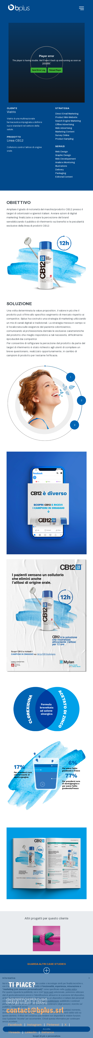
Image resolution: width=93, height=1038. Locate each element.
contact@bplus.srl (35, 1010)
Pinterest (53, 1024)
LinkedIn (30, 1032)
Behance (47, 1032)
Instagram (34, 1024)
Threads (14, 1032)
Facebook (15, 1024)
